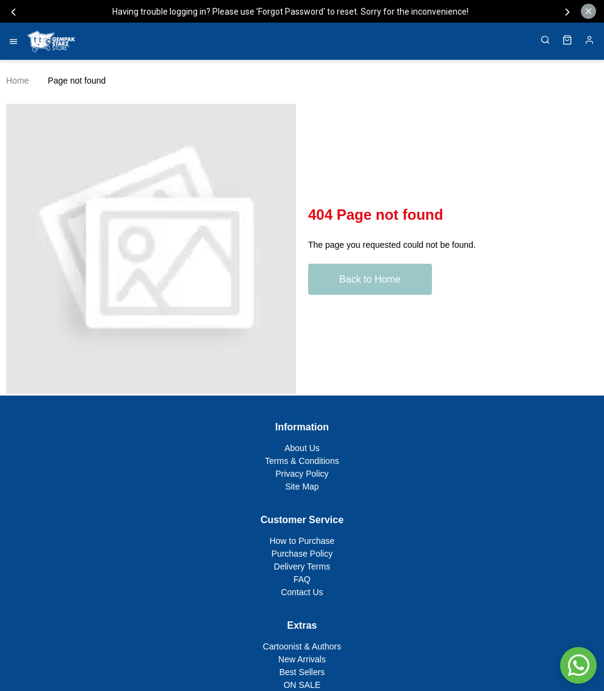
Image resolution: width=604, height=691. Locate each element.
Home (17, 80)
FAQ (302, 579)
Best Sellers (302, 672)
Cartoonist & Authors (302, 646)
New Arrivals (302, 659)
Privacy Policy (301, 474)
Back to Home (370, 279)
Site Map (301, 486)
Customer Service (302, 520)
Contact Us (302, 592)
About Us (302, 448)
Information (302, 427)
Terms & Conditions (302, 461)
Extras (302, 625)
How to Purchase (302, 541)
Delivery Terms (302, 566)
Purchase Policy (302, 554)
